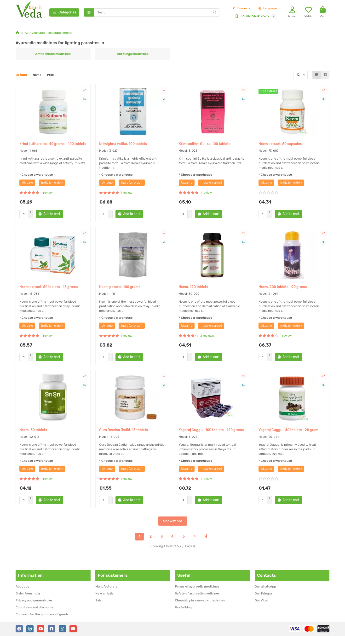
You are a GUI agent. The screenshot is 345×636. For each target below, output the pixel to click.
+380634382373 (251, 16)
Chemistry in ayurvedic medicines (200, 600)
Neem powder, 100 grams (119, 287)
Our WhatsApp (265, 586)
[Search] (157, 12)
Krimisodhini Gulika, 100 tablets (204, 144)
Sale (98, 600)
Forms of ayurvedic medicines (197, 586)
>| (205, 536)
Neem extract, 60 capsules (280, 144)
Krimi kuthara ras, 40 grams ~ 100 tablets (52, 144)
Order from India (28, 593)
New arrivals (104, 593)
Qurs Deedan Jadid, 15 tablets (123, 430)
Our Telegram (265, 593)
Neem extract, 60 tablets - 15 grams (48, 287)
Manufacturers (106, 586)
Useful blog (183, 607)
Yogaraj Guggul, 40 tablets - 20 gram (288, 430)
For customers (112, 575)
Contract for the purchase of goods (42, 614)
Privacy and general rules (34, 600)
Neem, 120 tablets (193, 287)
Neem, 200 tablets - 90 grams (283, 287)
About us (22, 586)
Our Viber (262, 600)
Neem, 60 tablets (33, 430)
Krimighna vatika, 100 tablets (123, 144)
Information (30, 575)
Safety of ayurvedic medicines (197, 593)
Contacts (266, 575)
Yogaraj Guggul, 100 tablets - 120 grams (211, 430)
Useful (183, 575)
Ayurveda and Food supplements (49, 33)
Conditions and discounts (35, 607)
